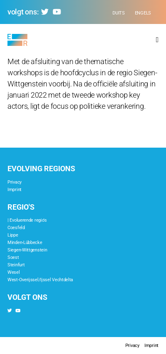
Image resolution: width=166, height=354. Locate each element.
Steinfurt (15, 265)
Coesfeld (16, 227)
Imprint (14, 189)
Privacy (14, 182)
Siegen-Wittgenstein (27, 250)
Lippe (12, 235)
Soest (13, 257)
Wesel (13, 272)
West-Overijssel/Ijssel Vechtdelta (40, 279)
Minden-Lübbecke (24, 242)
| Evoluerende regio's (27, 220)
